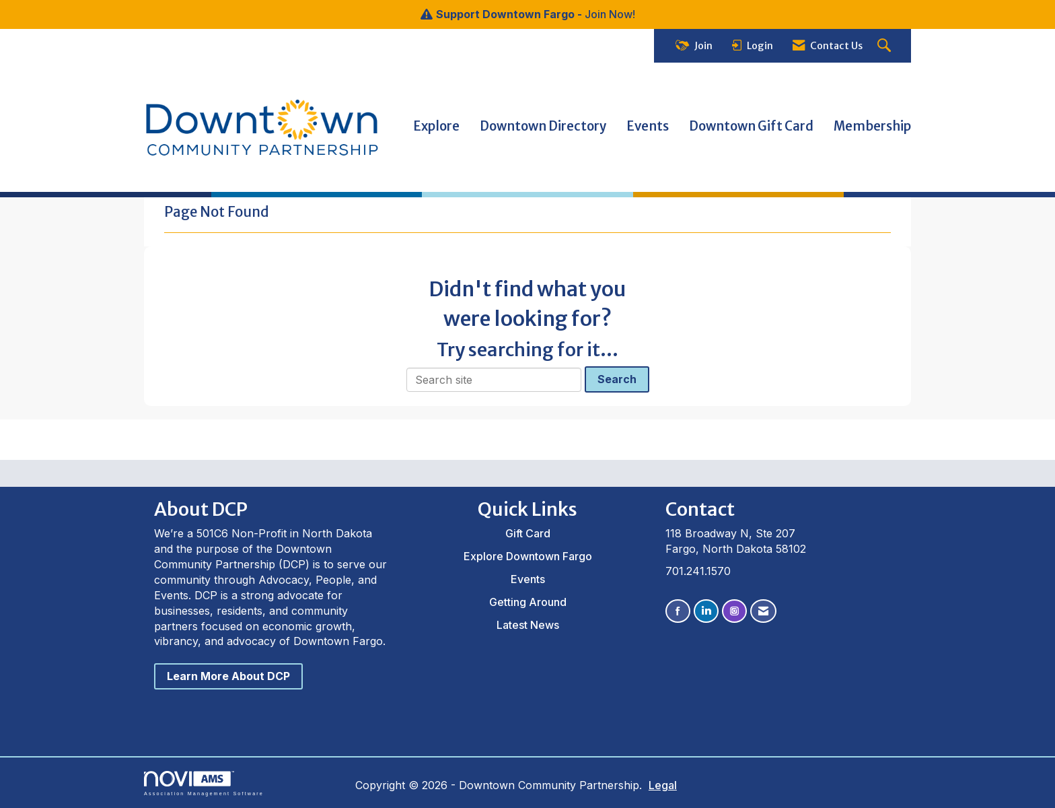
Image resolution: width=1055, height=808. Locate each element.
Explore (436, 126)
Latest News (528, 625)
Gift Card (527, 533)
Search (616, 379)
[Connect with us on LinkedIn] (706, 611)
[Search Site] (885, 46)
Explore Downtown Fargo (528, 556)
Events (647, 126)
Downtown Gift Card (751, 126)
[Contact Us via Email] (763, 611)
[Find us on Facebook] (677, 611)
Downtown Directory (543, 126)
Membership (872, 126)
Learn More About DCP (228, 676)
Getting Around (528, 602)
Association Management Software (204, 783)
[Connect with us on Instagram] (734, 611)
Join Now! (610, 14)
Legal (663, 785)
